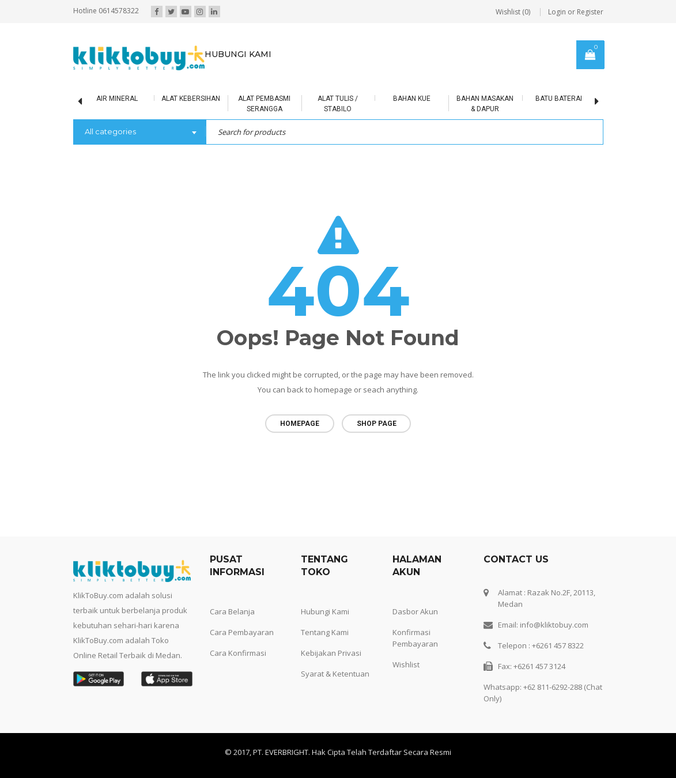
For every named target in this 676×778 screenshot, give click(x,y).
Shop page (376, 424)
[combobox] (139, 132)
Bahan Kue (411, 99)
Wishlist (406, 664)
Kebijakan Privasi (331, 653)
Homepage (299, 424)
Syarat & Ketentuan (335, 674)
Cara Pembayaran (242, 632)
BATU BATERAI (558, 99)
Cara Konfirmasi (238, 653)
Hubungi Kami (325, 611)
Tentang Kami (325, 632)
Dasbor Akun (415, 611)
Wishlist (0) (513, 12)
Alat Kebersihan (190, 99)
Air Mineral (117, 99)
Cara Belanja (232, 611)
